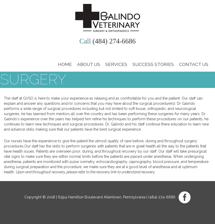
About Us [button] (88, 64)
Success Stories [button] (153, 64)
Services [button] (116, 64)
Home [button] (65, 64)
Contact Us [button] (193, 64)
